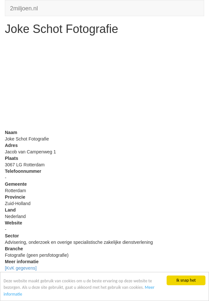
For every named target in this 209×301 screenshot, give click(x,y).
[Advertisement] (104, 84)
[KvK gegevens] (21, 268)
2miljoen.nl (24, 7)
